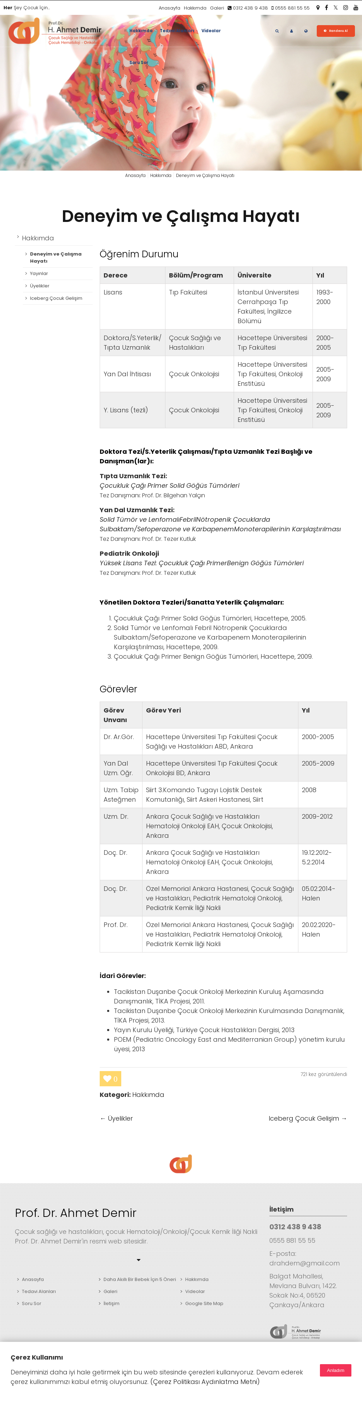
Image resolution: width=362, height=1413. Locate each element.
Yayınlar (39, 273)
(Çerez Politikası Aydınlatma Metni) (205, 1381)
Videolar (211, 31)
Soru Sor (138, 62)
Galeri (217, 8)
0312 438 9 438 (248, 8)
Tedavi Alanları (177, 31)
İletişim (111, 1303)
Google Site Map (204, 1303)
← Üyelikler (116, 1118)
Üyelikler (39, 285)
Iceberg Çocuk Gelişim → (308, 1118)
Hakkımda (195, 8)
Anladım (335, 1370)
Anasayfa (169, 8)
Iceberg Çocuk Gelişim (56, 298)
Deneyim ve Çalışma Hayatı (181, 216)
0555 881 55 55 (291, 8)
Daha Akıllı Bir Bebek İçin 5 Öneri (140, 1279)
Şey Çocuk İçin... (27, 7)
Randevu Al (338, 31)
